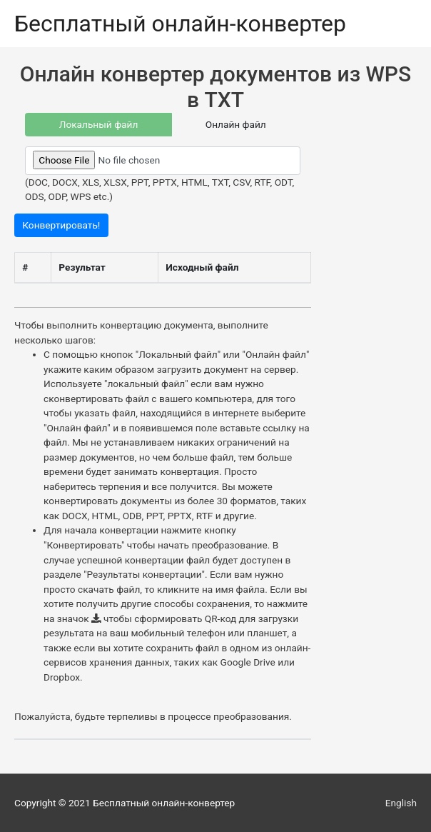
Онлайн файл (236, 124)
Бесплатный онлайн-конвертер (180, 23)
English (401, 802)
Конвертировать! (61, 225)
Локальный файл (98, 124)
